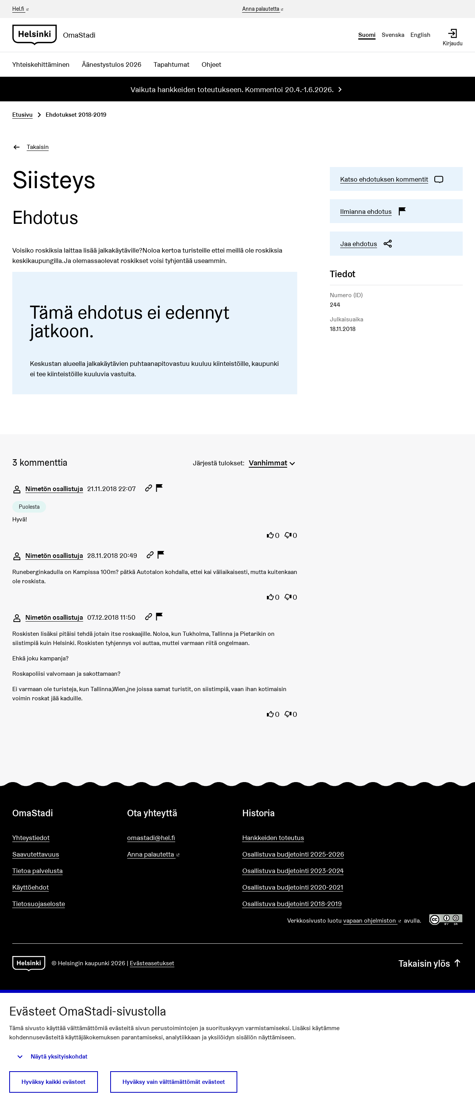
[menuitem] (273, 461)
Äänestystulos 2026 (111, 64)
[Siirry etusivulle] (57, 35)
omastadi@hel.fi (151, 837)
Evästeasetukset (152, 963)
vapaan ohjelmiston (372, 920)
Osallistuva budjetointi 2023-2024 (293, 870)
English (420, 35)
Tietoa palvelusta (37, 870)
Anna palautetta (263, 9)
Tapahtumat (171, 64)
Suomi (367, 35)
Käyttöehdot (30, 887)
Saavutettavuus (35, 854)
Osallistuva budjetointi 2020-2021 (292, 887)
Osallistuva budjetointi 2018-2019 (292, 903)
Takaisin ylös (431, 963)
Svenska (393, 35)
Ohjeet (211, 64)
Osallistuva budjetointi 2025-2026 (293, 854)
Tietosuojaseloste (38, 903)
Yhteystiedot (31, 837)
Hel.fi (21, 8)
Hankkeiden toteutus (273, 837)
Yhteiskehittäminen (41, 64)
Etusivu (22, 115)
